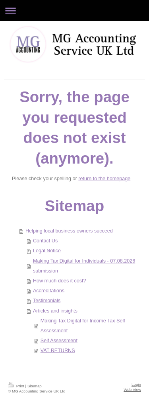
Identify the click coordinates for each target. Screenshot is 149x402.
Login (136, 384)
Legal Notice (47, 250)
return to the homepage (104, 178)
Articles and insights (55, 311)
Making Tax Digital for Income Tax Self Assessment (83, 325)
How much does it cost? (59, 281)
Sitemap (34, 386)
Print (16, 386)
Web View (132, 389)
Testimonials (46, 300)
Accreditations (48, 290)
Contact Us (45, 241)
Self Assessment (59, 340)
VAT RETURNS (58, 350)
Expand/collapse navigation (74, 10)
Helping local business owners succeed (69, 231)
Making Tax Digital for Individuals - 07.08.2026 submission (84, 266)
